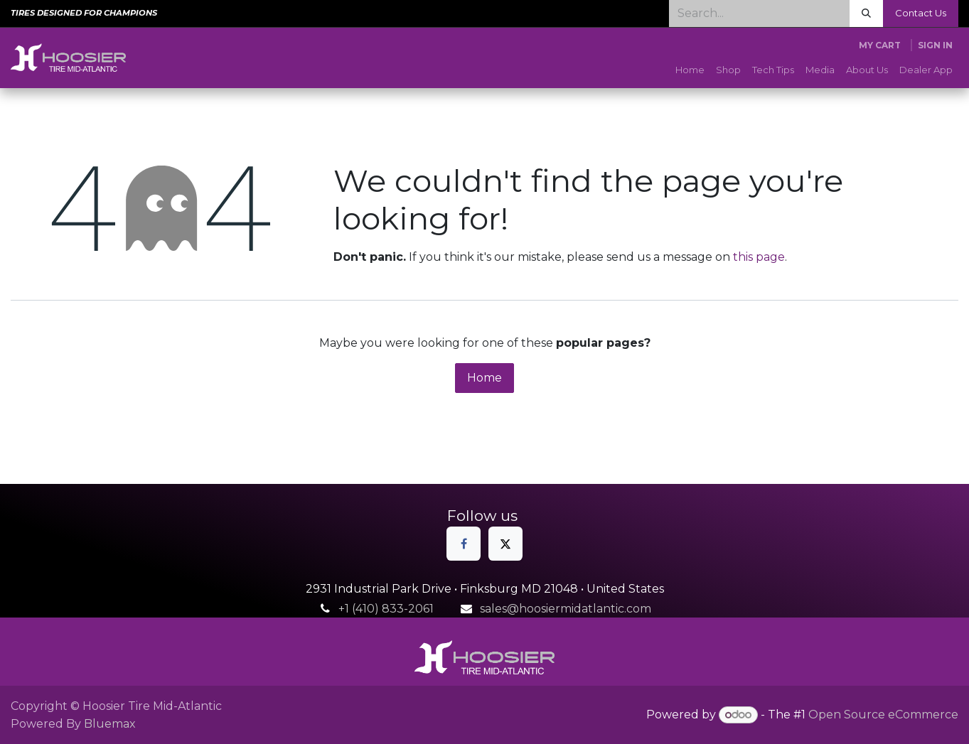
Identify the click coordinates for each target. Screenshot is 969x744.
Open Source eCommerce (883, 714)
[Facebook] (463, 544)
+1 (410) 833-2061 (386, 608)
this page (759, 257)
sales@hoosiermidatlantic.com (565, 608)
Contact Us (920, 12)
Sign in (935, 45)
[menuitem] (690, 70)
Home (484, 377)
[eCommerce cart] (879, 45)
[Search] (866, 13)
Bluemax (110, 723)
